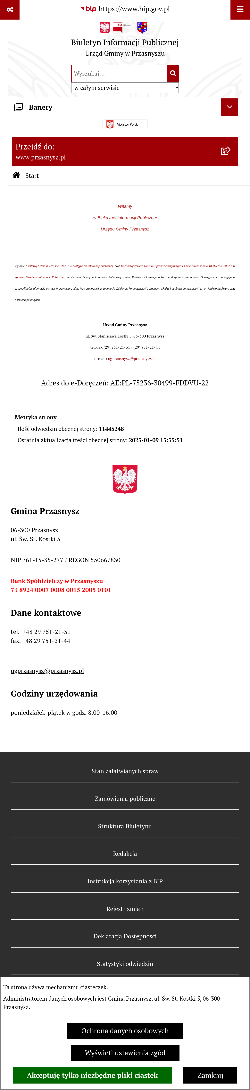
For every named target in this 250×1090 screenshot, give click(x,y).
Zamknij (210, 1075)
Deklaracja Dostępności (125, 936)
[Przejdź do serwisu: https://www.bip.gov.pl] (125, 9)
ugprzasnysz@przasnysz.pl (132, 358)
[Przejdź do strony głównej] (125, 41)
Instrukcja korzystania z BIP (125, 881)
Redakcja (125, 854)
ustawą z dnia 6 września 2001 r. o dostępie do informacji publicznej (71, 266)
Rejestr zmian (125, 909)
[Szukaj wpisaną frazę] (173, 73)
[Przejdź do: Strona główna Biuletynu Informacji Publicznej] (16, 175)
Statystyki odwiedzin (125, 964)
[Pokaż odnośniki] (10, 10)
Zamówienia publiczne (125, 799)
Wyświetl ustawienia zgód (125, 1053)
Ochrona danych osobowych (125, 1030)
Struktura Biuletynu (125, 826)
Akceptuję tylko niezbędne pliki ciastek (92, 1075)
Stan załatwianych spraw (125, 771)
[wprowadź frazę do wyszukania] (119, 73)
